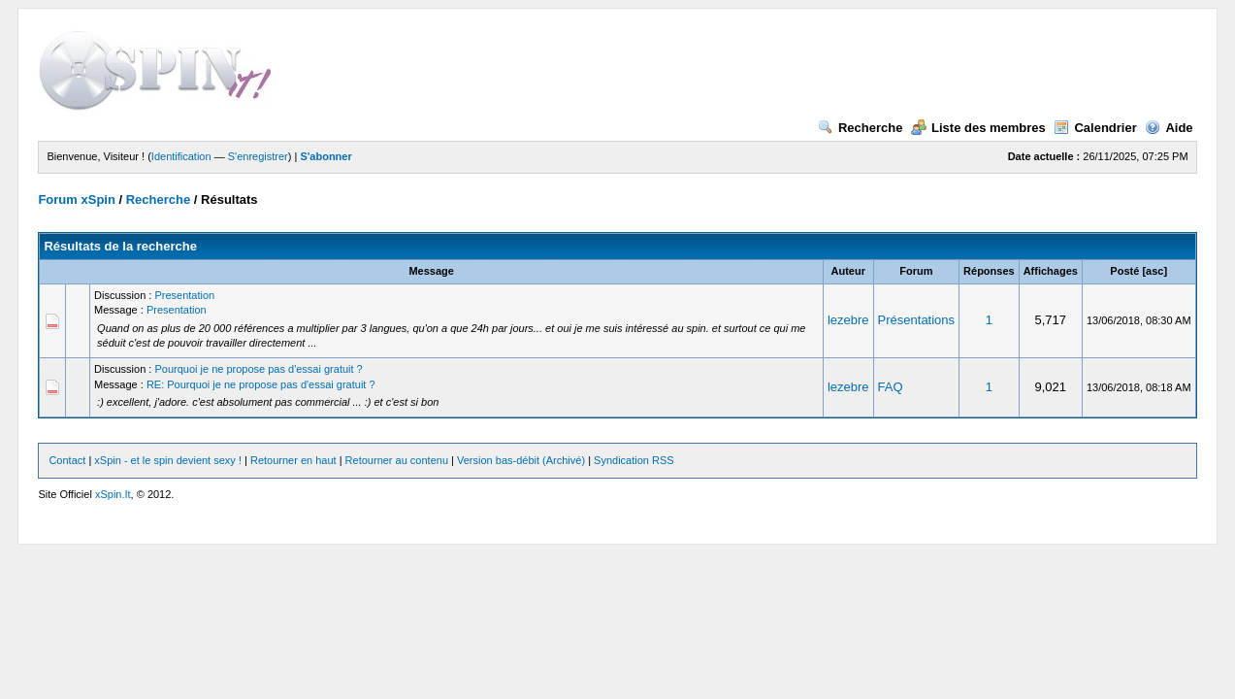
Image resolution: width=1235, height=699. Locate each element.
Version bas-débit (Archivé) (521, 460)
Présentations (917, 320)
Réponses (989, 271)
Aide (1168, 127)
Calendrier (1095, 127)
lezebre (848, 320)
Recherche (860, 127)
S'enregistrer (258, 156)
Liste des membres (978, 127)
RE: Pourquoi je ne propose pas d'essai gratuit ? (260, 384)
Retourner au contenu (396, 460)
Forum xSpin (76, 199)
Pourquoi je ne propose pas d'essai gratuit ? (258, 369)
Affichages (1051, 271)
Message (430, 271)
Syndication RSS (634, 460)
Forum (915, 271)
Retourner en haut (293, 460)
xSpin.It (113, 494)
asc (1154, 271)
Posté (1124, 271)
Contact (67, 460)
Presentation (184, 295)
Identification (181, 156)
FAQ (890, 387)
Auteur (848, 271)
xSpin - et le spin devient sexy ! (168, 460)
